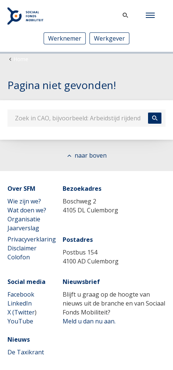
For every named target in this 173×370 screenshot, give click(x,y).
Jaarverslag (23, 228)
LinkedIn (19, 303)
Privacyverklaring (31, 239)
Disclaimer (22, 248)
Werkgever (109, 38)
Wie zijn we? (24, 201)
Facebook (20, 294)
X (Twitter (21, 312)
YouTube (20, 321)
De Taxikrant (25, 352)
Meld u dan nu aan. (89, 321)
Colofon (18, 257)
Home (20, 59)
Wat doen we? (26, 210)
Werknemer (64, 38)
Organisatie (23, 219)
